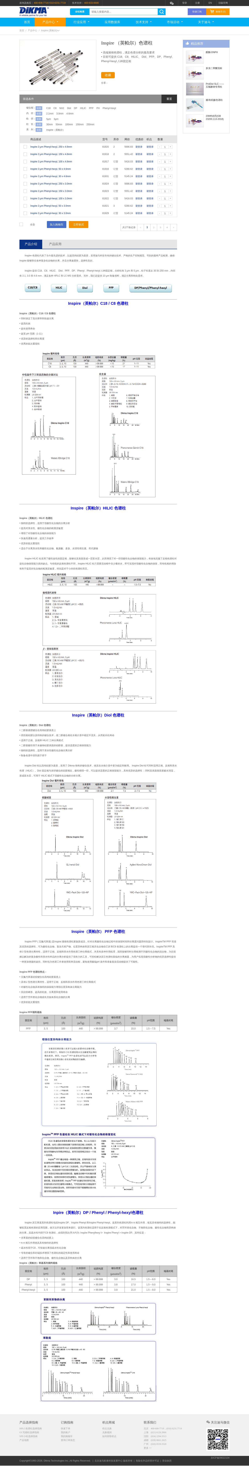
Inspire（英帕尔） (55, 130)
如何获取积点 (109, 1437)
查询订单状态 (68, 1441)
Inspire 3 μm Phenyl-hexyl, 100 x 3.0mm (51, 198)
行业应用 (81, 22)
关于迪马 (206, 22)
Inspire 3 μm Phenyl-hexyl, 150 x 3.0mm (51, 191)
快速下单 (65, 1429)
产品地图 (24, 1441)
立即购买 (78, 224)
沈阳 (155, 1437)
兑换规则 (107, 1433)
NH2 (66, 108)
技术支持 (144, 22)
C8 (57, 108)
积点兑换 (107, 1429)
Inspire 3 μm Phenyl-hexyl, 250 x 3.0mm (51, 183)
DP (85, 108)
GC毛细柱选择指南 (29, 1433)
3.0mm (62, 113)
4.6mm (75, 113)
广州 (155, 1445)
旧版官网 (223, 3)
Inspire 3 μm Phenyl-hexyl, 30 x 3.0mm (50, 213)
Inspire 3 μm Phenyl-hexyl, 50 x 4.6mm (50, 169)
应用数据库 (112, 22)
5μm (48, 119)
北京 (163, 1429)
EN (210, 3)
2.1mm (49, 113)
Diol (77, 108)
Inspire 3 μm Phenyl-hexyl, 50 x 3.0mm (50, 206)
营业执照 (167, 1461)
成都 (155, 1441)
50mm (61, 124)
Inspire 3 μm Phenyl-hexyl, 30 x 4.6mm (50, 176)
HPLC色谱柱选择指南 (30, 1429)
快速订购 (197, 11)
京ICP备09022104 (220, 1461)
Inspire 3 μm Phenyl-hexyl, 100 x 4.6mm (51, 161)
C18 (48, 108)
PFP (106, 108)
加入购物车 (56, 224)
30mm (49, 124)
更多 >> (148, 1449)
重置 (169, 98)
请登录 (138, 146)
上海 (155, 1433)
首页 (27, 22)
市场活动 (175, 22)
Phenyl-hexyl (129, 108)
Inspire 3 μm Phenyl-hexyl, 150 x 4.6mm (51, 154)
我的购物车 (67, 1437)
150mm (87, 124)
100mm (74, 124)
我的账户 (65, 1433)
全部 (39, 108)
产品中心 (50, 22)
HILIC (96, 108)
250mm (100, 124)
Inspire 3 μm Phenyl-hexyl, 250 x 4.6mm (51, 146)
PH (115, 108)
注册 (197, 3)
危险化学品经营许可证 (147, 1461)
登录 (184, 3)
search (162, 12)
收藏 (111, 75)
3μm (58, 119)
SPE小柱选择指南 (28, 1437)
